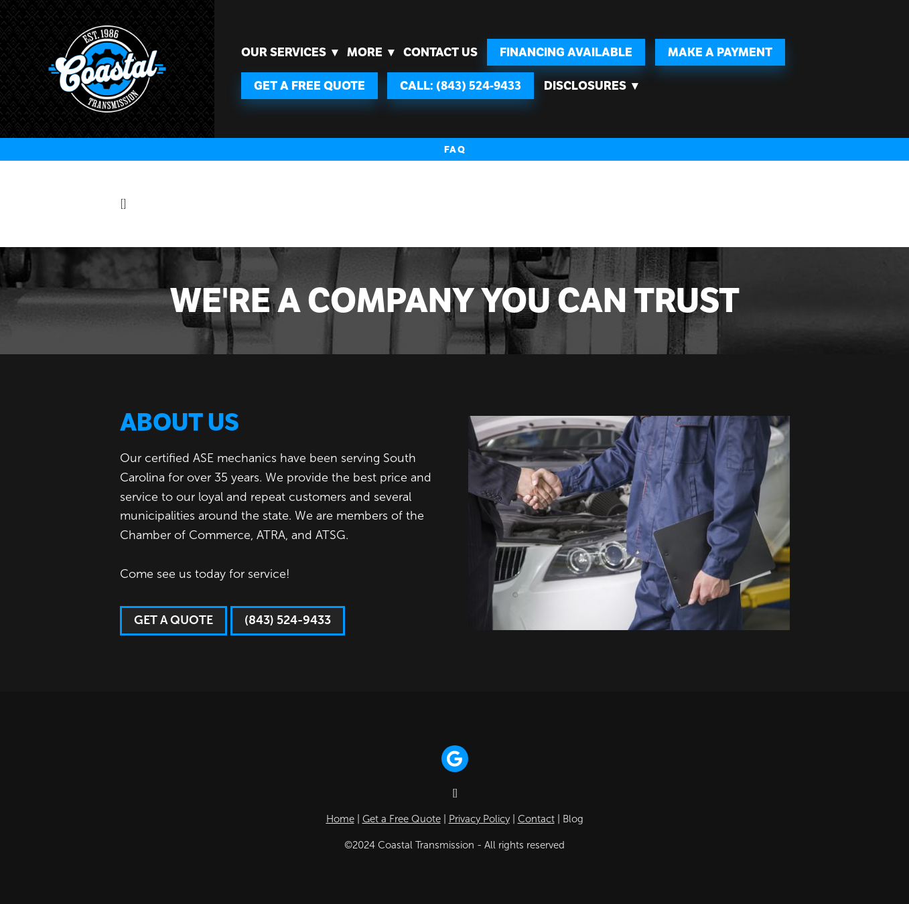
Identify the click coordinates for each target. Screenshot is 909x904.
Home (340, 819)
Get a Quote (173, 620)
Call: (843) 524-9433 (460, 85)
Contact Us (440, 52)
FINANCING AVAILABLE (566, 52)
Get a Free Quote (309, 85)
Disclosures (591, 85)
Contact (536, 819)
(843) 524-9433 (287, 620)
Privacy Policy (479, 819)
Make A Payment (720, 52)
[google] (454, 758)
